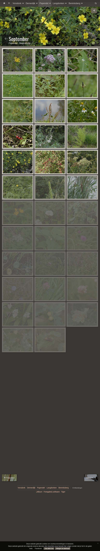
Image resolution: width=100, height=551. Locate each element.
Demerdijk (30, 3)
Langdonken (58, 3)
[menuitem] (4, 3)
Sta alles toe (48, 548)
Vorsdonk (17, 3)
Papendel (44, 3)
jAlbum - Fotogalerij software (48, 492)
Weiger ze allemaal (62, 548)
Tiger (63, 492)
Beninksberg (74, 3)
